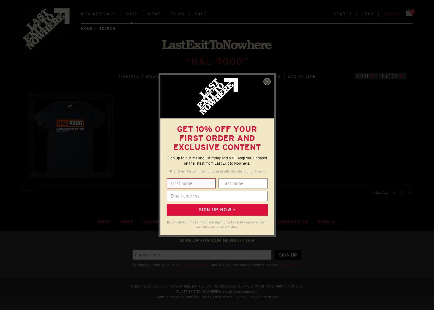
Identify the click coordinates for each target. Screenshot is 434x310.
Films (178, 14)
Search (342, 14)
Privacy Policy (289, 265)
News (154, 14)
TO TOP (27, 191)
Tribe (189, 297)
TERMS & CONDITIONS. (257, 286)
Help (367, 14)
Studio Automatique (262, 297)
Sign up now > (217, 209)
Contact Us (292, 221)
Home (86, 28)
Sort (363, 76)
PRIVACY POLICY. (290, 286)
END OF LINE (302, 76)
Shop (131, 14)
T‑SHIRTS (128, 76)
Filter (389, 76)
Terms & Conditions (195, 265)
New (98, 14)
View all (381, 192)
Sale (200, 14)
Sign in (392, 14)
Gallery (154, 221)
